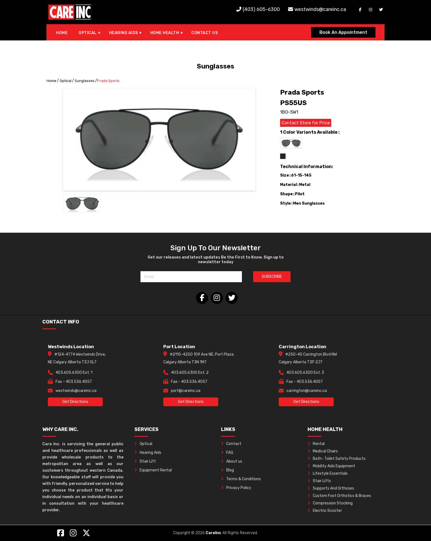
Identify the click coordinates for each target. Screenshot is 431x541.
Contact (231, 443)
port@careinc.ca (185, 390)
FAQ (227, 452)
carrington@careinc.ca (306, 390)
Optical (65, 81)
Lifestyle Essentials (328, 473)
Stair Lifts (319, 481)
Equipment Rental (153, 470)
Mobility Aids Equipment (331, 466)
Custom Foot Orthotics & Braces (339, 495)
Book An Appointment (343, 32)
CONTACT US (204, 33)
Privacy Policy (236, 487)
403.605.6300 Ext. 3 (305, 372)
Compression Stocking (330, 503)
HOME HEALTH (164, 33)
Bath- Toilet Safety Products (337, 458)
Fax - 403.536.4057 (74, 381)
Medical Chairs (323, 451)
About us (231, 461)
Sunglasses (85, 81)
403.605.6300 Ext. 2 (190, 372)
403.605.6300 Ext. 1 (74, 372)
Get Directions (75, 401)
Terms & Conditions (241, 479)
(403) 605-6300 (261, 9)
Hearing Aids (147, 452)
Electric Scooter (325, 510)
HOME (62, 33)
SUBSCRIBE (272, 276)
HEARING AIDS (123, 33)
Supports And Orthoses (331, 488)
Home (51, 81)
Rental (316, 443)
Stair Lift (145, 461)
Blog (227, 470)
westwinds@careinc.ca (320, 9)
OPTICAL (88, 33)
